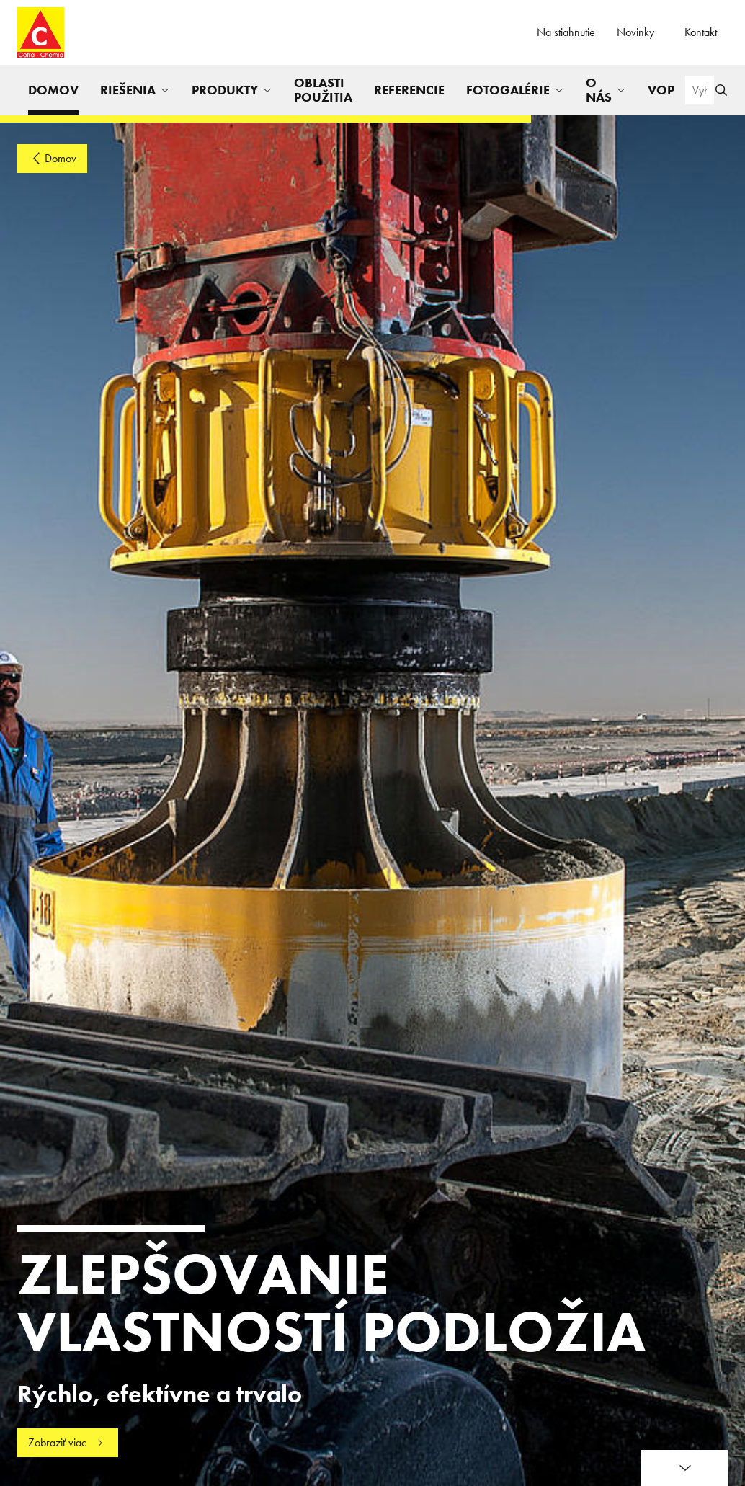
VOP (661, 89)
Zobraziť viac (57, 1442)
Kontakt (700, 32)
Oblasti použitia (323, 89)
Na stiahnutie (566, 32)
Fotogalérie (508, 89)
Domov (53, 89)
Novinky (635, 32)
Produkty (225, 89)
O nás (599, 89)
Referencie (409, 89)
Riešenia (128, 89)
